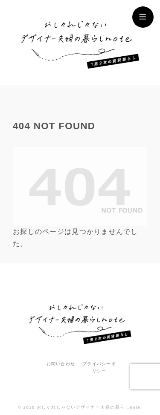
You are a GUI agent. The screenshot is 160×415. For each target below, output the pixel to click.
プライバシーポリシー (99, 367)
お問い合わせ (61, 363)
